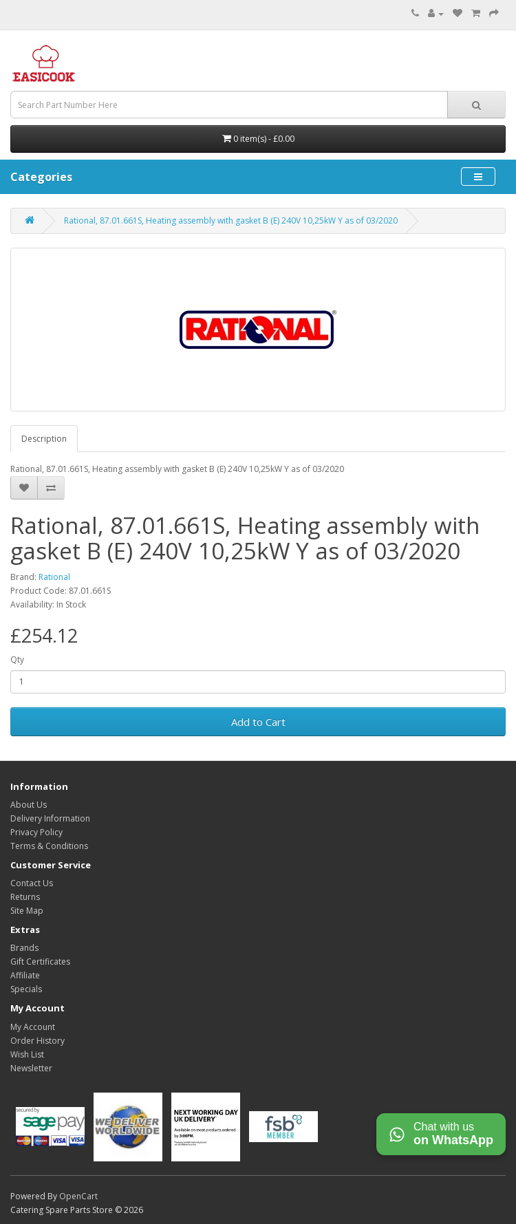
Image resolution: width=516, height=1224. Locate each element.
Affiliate (25, 975)
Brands (24, 948)
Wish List (27, 1054)
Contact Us (31, 883)
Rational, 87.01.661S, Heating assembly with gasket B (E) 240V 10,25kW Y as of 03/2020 (231, 220)
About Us (28, 804)
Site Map (26, 910)
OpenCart (78, 1196)
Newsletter (31, 1068)
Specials (26, 989)
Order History (37, 1040)
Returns (25, 897)
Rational (54, 577)
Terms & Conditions (49, 846)
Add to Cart (258, 722)
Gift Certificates (40, 961)
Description (44, 438)
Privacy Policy (36, 832)
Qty (17, 659)
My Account (32, 1027)
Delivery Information (50, 818)
